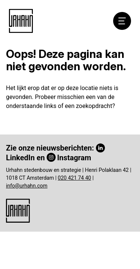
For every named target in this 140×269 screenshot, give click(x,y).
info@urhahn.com (26, 186)
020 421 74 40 (74, 178)
